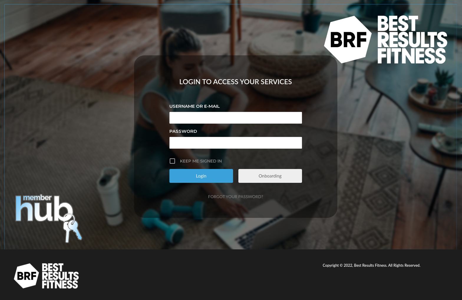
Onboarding (270, 175)
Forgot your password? (235, 196)
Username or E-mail (194, 106)
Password (183, 131)
